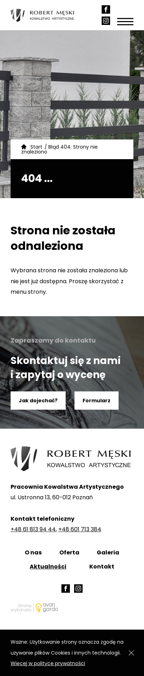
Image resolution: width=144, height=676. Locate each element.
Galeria (108, 552)
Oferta (69, 552)
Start (36, 146)
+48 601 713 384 (79, 529)
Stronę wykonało (21, 607)
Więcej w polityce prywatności (48, 663)
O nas (33, 552)
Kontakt (101, 567)
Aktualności (48, 567)
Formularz (96, 400)
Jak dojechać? (38, 400)
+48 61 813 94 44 (33, 529)
